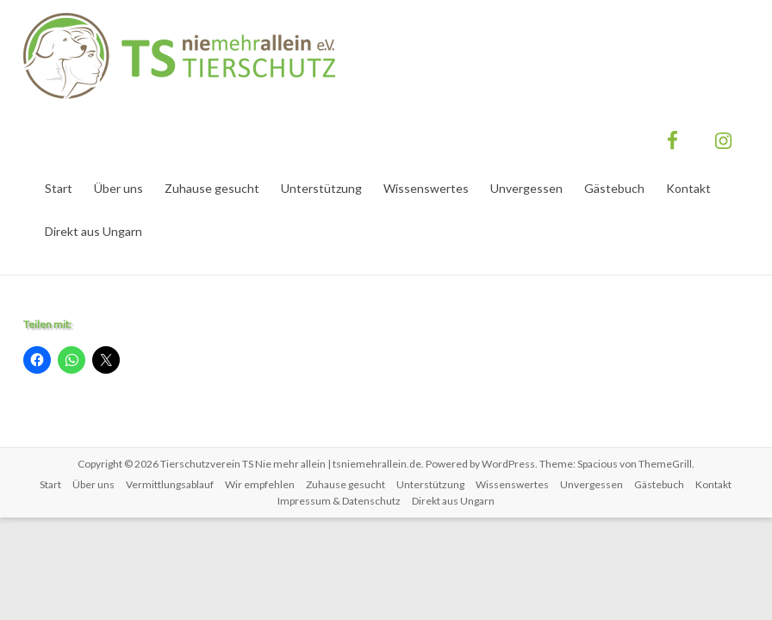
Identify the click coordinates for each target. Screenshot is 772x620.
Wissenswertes (426, 188)
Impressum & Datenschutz (339, 500)
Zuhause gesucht (212, 188)
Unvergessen (526, 188)
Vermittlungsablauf (170, 484)
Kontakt (688, 188)
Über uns (118, 188)
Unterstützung (321, 188)
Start (58, 188)
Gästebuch (614, 188)
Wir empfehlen (260, 484)
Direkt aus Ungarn (93, 231)
